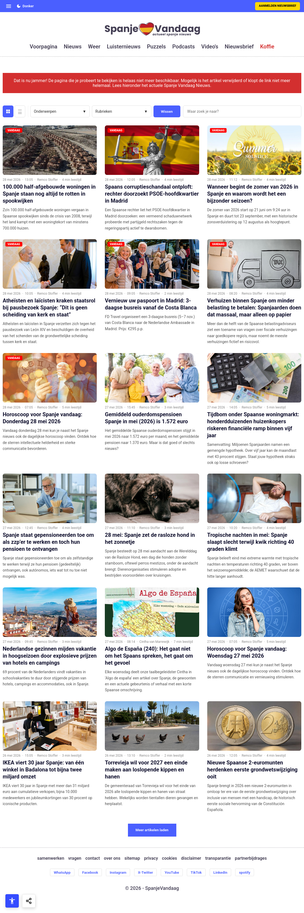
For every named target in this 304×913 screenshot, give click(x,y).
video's (209, 47)
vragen (74, 858)
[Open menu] (8, 6)
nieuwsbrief (239, 47)
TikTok (197, 872)
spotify (247, 872)
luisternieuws (124, 47)
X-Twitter (145, 872)
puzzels (156, 47)
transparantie (218, 858)
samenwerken (50, 858)
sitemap (132, 858)
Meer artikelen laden (152, 830)
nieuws (72, 47)
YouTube (172, 872)
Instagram (117, 872)
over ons (112, 858)
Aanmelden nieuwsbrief (277, 6)
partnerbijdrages (251, 858)
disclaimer (191, 858)
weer (94, 47)
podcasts (183, 47)
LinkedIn (223, 872)
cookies (169, 858)
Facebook (88, 872)
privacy (151, 858)
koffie (267, 47)
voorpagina (43, 47)
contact (92, 858)
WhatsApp (58, 872)
